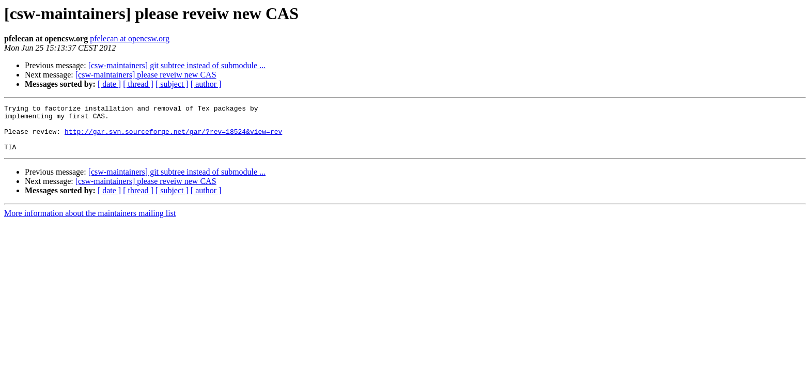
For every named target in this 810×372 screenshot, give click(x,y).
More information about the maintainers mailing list (90, 222)
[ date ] (109, 84)
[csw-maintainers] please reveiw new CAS (145, 74)
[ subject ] (172, 84)
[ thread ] (138, 84)
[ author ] (206, 84)
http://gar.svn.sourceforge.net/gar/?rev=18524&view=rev (173, 137)
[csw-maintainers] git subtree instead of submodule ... (177, 65)
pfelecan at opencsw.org (129, 38)
